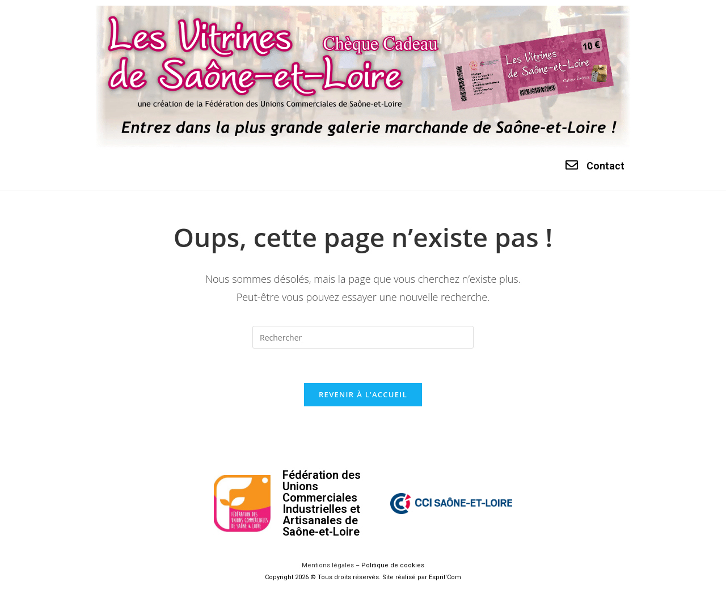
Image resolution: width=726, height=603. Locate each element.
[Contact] (571, 165)
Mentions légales (328, 565)
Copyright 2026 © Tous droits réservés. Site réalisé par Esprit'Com (363, 577)
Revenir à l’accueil (363, 394)
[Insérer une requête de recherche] (363, 337)
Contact (605, 166)
